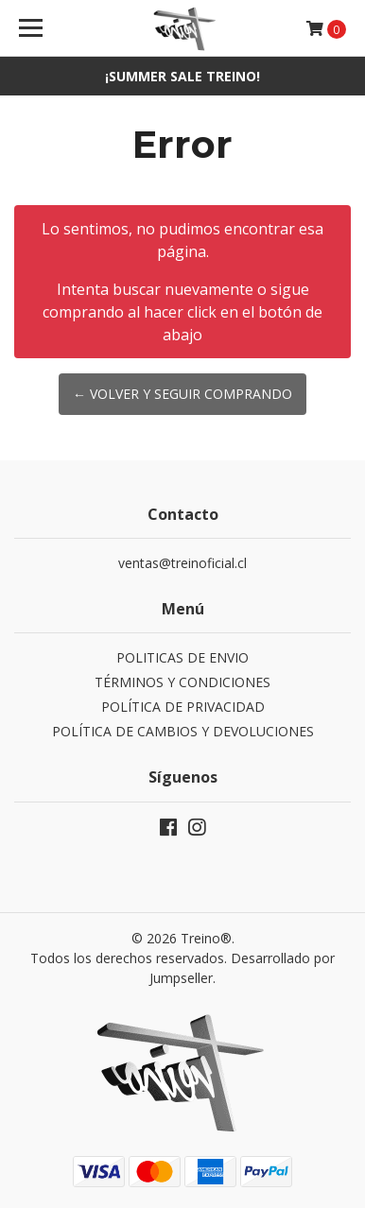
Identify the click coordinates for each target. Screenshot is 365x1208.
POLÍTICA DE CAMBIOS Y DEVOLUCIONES (183, 731)
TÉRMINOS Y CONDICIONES (182, 682)
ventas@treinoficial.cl (182, 563)
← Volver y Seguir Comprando (182, 394)
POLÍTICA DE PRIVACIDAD (183, 707)
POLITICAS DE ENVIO (182, 657)
